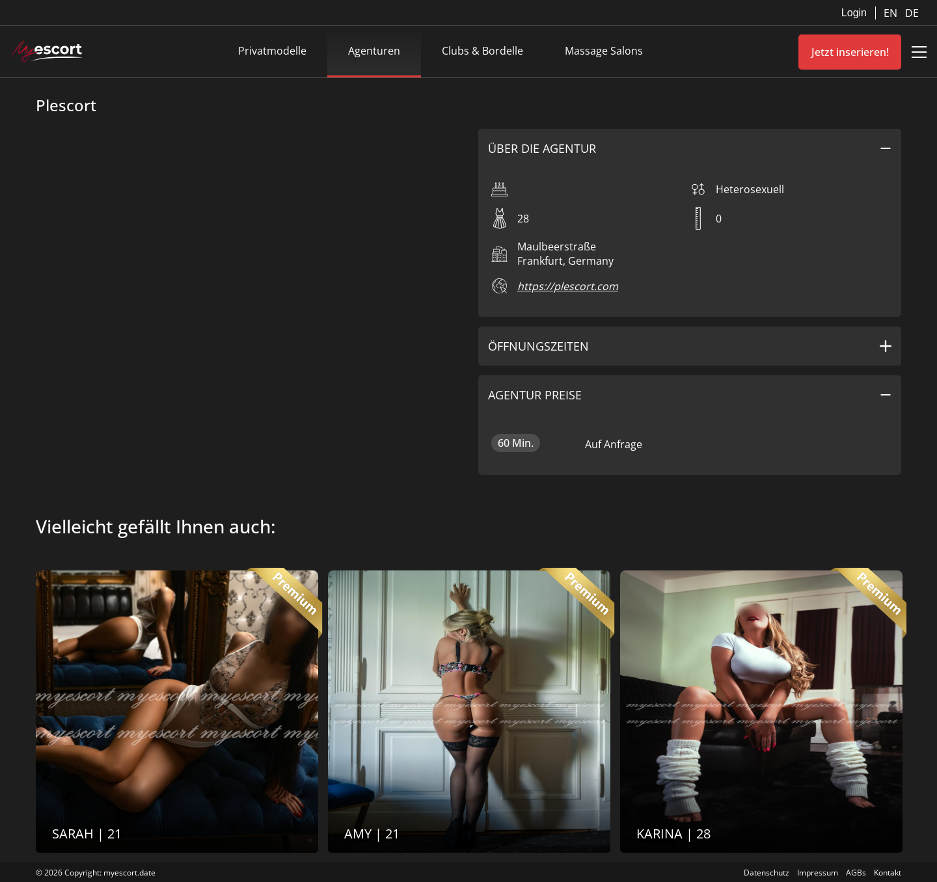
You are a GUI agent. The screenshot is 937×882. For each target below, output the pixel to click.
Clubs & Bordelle (482, 51)
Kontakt (887, 872)
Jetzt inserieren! (850, 52)
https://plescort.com (567, 286)
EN (892, 13)
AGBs (856, 872)
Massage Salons (604, 51)
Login (854, 12)
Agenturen (374, 51)
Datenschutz (766, 872)
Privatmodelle (272, 51)
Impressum (817, 872)
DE (912, 13)
